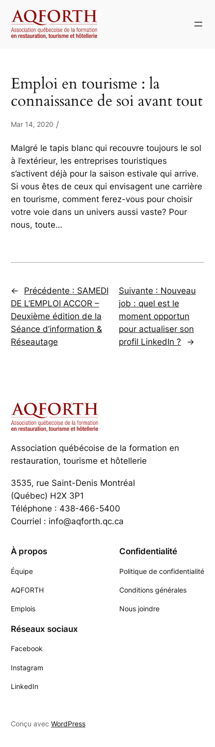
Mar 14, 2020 (32, 124)
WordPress (68, 723)
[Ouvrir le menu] (198, 24)
